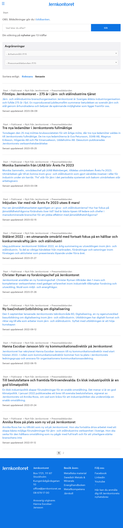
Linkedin (100, 477)
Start (5, 12)
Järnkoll (68, 493)
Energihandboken (74, 485)
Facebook (101, 473)
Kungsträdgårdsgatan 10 (46, 482)
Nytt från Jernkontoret (37, 90)
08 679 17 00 (41, 492)
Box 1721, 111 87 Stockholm (42, 474)
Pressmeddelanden (62, 90)
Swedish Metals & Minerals (74, 478)
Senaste (40, 76)
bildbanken (43, 19)
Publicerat (16, 90)
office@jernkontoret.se (47, 488)
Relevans (27, 76)
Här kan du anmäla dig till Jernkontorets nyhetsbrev (107, 492)
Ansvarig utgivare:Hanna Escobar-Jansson (44, 503)
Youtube (100, 481)
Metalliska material (75, 473)
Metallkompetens (74, 489)
